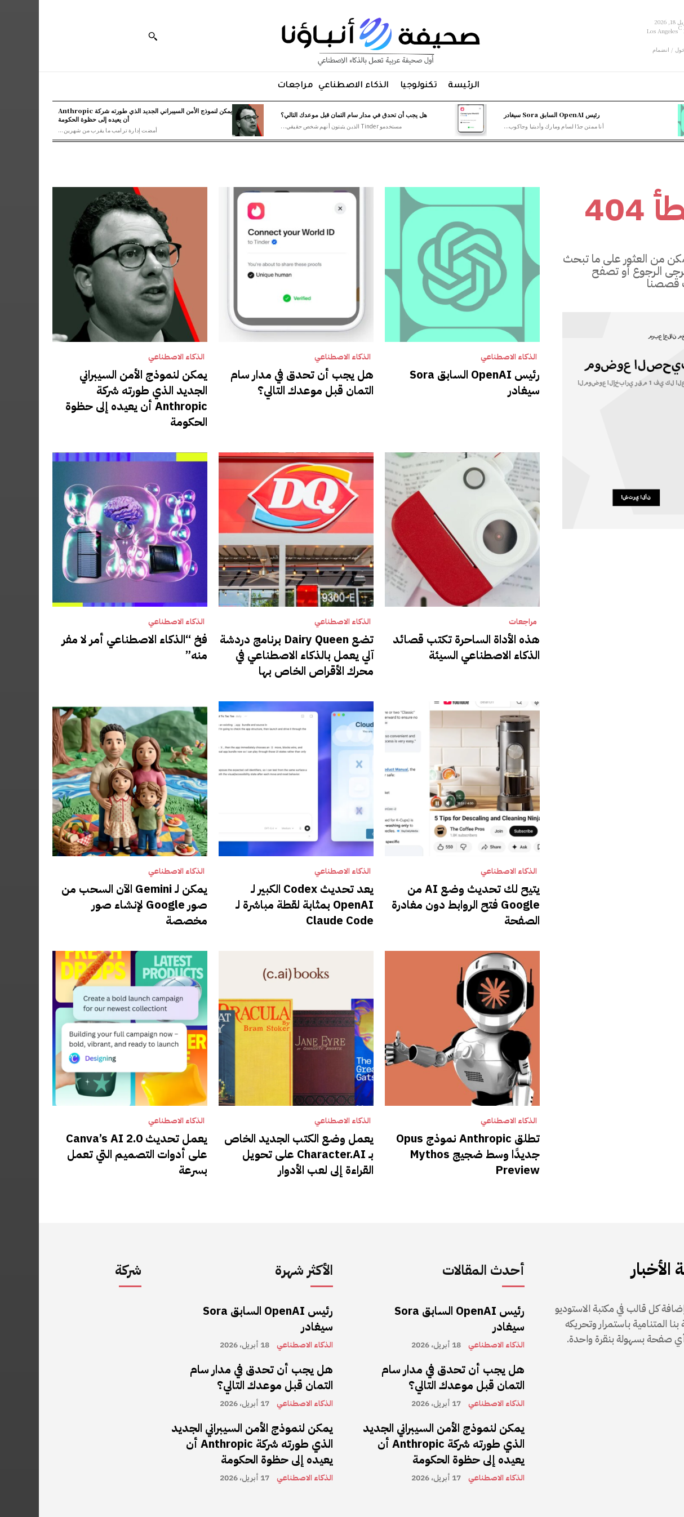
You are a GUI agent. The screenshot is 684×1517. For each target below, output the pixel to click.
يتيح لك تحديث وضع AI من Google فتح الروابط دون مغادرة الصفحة (427, 904)
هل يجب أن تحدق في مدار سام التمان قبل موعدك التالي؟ (315, 114)
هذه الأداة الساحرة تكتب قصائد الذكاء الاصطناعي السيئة (427, 647)
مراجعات (484, 622)
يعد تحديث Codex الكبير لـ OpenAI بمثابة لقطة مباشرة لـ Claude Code (266, 904)
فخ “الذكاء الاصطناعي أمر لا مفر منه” (95, 647)
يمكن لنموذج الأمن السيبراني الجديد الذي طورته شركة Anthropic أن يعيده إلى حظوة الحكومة (106, 114)
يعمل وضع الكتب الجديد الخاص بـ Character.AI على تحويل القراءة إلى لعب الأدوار (260, 1154)
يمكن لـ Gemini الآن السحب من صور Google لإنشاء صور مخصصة (95, 904)
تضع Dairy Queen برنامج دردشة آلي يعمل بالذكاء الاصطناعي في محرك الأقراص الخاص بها (258, 655)
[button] (114, 36)
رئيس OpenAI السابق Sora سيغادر (513, 114)
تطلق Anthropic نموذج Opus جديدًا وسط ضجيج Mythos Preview (429, 1154)
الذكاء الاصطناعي (470, 357)
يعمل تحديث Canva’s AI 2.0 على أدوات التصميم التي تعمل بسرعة (97, 1154)
